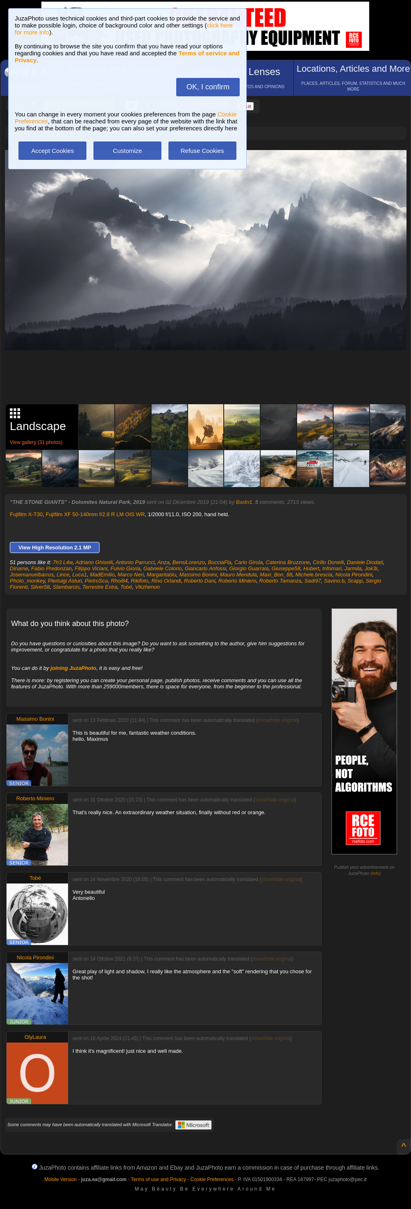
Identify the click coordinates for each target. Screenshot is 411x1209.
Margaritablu (161, 574)
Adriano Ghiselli (94, 562)
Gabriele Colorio (162, 568)
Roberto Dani (200, 581)
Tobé (126, 587)
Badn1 (244, 502)
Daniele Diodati (365, 562)
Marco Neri (131, 574)
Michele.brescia (313, 574)
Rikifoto (139, 581)
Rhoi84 (119, 581)
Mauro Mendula (238, 574)
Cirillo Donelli (328, 562)
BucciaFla (220, 562)
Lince (63, 574)
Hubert (311, 568)
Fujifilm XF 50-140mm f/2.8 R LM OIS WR (95, 514)
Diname (19, 568)
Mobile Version (60, 1179)
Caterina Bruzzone (288, 562)
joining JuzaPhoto (73, 668)
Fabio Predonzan (51, 568)
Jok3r (371, 568)
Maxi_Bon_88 (276, 574)
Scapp (355, 581)
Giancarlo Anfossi (205, 568)
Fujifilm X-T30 (26, 514)
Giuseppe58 (286, 568)
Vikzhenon (147, 587)
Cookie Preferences (212, 1179)
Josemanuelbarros (32, 574)
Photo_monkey (27, 581)
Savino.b (334, 581)
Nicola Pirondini (353, 574)
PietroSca (96, 581)
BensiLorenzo (189, 562)
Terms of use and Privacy (158, 1179)
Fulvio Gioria (125, 568)
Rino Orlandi (166, 581)
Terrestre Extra (100, 587)
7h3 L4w (63, 562)
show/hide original (277, 720)
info (375, 873)
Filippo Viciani (91, 568)
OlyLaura (35, 1037)
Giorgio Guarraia (249, 568)
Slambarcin (66, 587)
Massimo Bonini (198, 574)
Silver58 (40, 587)
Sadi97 (312, 581)
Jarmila (353, 568)
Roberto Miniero (237, 581)
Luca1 (80, 574)
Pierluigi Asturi (65, 581)
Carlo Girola (248, 562)
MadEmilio (102, 574)
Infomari (331, 568)
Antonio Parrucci (135, 562)
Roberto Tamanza (280, 581)
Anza (163, 562)
